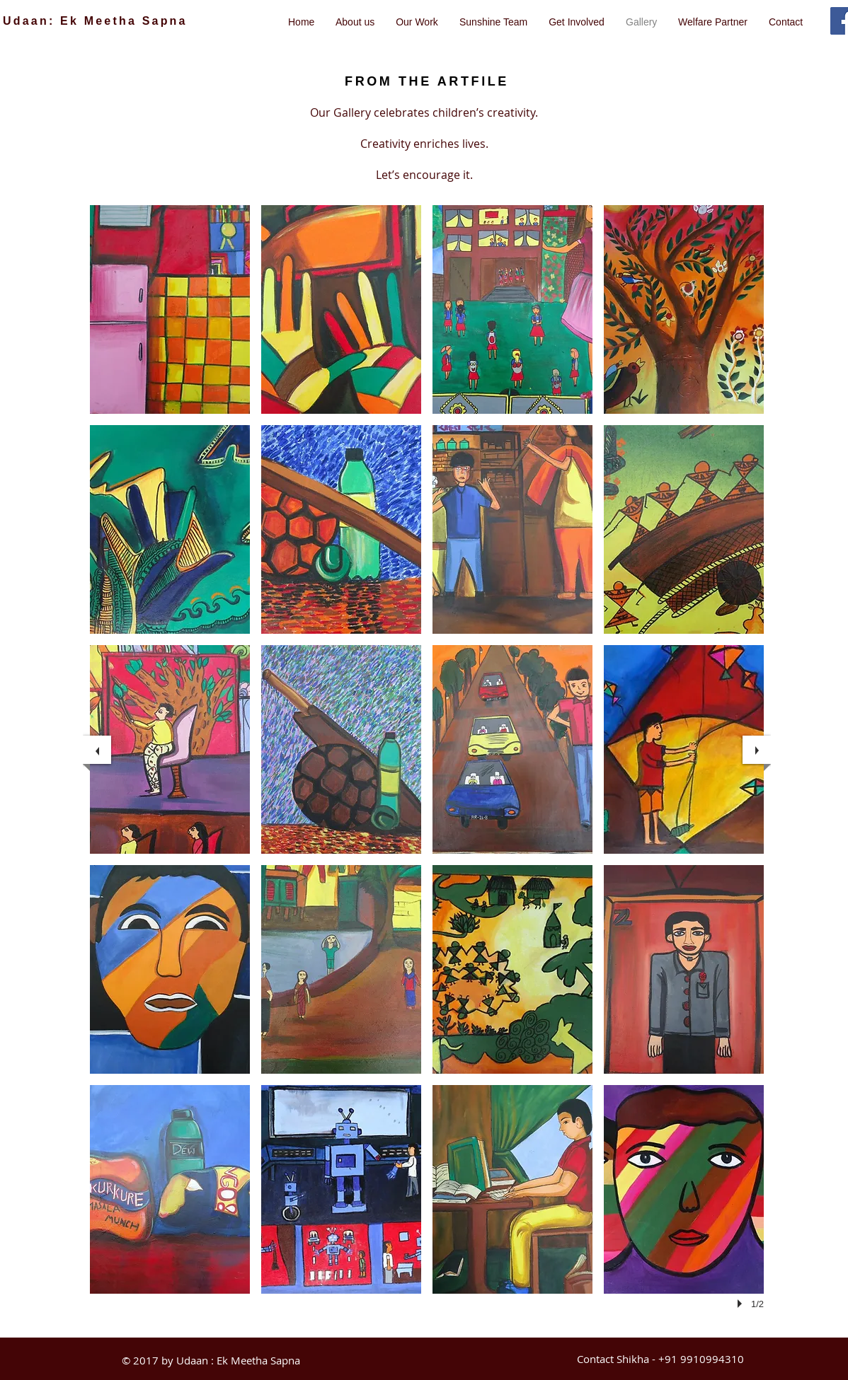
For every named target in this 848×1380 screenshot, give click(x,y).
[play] (742, 1303)
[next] (757, 750)
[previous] (97, 750)
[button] (170, 309)
